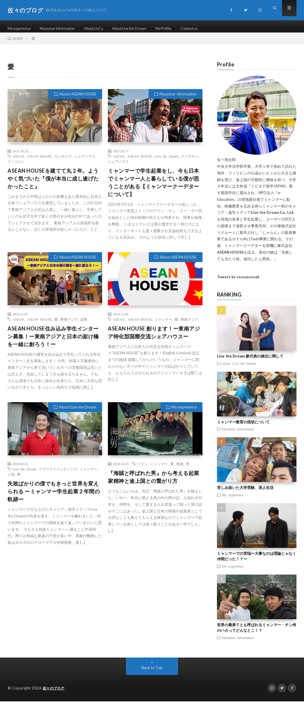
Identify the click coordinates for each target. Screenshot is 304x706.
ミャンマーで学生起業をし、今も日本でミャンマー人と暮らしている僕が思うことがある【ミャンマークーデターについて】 (153, 187)
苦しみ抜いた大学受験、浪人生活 (245, 492)
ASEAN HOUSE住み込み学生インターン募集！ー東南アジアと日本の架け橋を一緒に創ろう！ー (53, 341)
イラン (142, 469)
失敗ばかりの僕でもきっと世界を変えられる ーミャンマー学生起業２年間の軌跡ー (54, 496)
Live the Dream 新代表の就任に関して (250, 361)
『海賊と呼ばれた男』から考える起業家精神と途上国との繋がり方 (153, 482)
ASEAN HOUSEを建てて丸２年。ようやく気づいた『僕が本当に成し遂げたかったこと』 (53, 183)
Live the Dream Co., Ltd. (272, 217)
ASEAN (18, 161)
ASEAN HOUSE (39, 161)
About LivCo (102, 28)
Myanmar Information (62, 28)
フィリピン (16, 166)
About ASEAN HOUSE (77, 99)
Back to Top (152, 672)
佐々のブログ (54, 693)
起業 (83, 324)
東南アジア (69, 324)
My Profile (180, 28)
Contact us (209, 28)
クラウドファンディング (58, 474)
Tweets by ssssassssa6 (238, 282)
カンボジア (63, 161)
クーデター (189, 161)
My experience (21, 28)
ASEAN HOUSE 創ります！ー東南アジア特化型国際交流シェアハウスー (154, 337)
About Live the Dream (142, 28)
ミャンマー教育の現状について (243, 427)
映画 (179, 469)
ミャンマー (163, 324)
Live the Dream (166, 161)
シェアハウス (84, 161)
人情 (11, 479)
